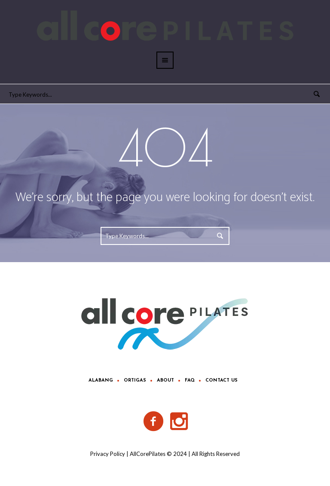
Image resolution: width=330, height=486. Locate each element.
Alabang (101, 380)
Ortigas (135, 380)
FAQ (190, 380)
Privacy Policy (107, 453)
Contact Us (221, 380)
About (165, 380)
